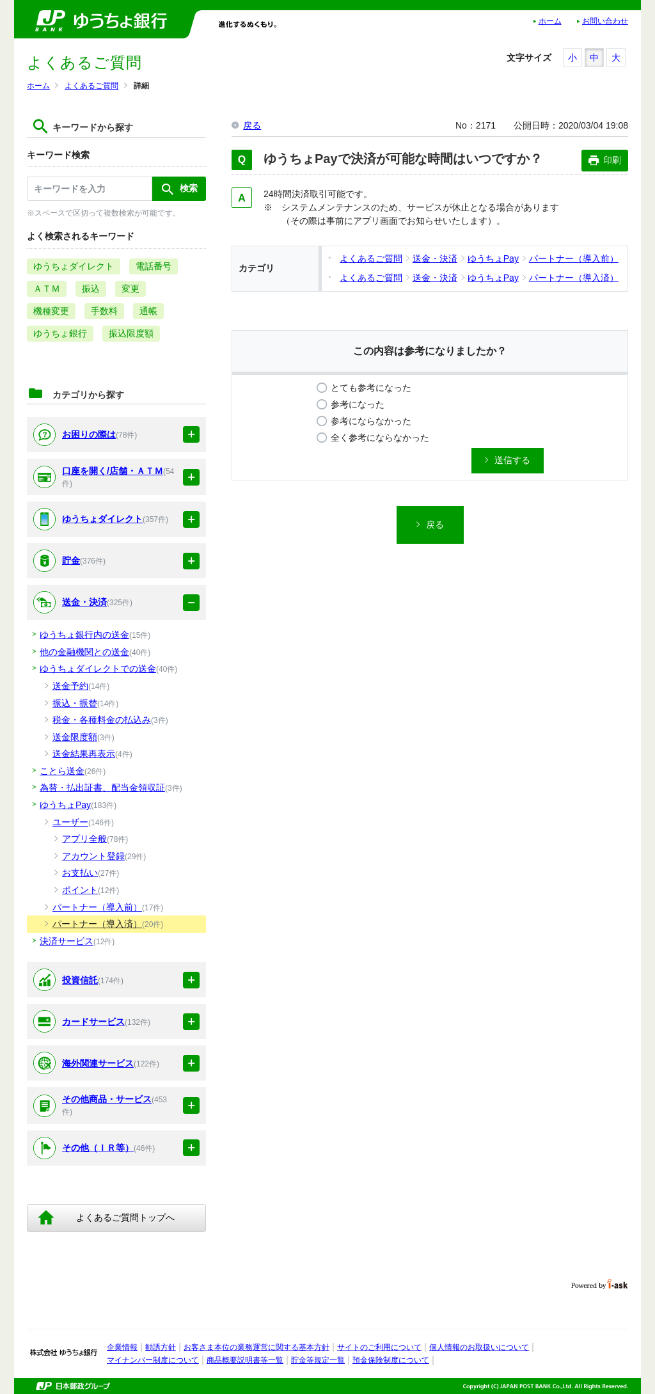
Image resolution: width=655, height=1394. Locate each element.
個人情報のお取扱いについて (479, 1347)
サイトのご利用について (379, 1347)
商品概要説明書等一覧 (245, 1360)
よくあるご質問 (91, 85)
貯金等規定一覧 (318, 1360)
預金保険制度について (390, 1360)
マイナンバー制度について (153, 1360)
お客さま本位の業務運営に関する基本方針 (256, 1347)
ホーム (550, 21)
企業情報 (122, 1347)
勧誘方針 (160, 1347)
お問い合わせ (605, 21)
